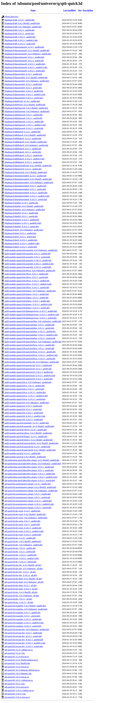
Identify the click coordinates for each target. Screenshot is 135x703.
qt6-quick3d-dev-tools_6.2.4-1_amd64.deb (22, 511)
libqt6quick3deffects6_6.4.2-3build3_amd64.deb (25, 105)
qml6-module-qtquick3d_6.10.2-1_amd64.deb (24, 413)
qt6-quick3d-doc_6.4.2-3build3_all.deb (21, 592)
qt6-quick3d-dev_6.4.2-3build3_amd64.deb (23, 541)
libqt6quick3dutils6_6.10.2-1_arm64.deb (22, 226)
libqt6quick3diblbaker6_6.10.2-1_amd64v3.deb (24, 159)
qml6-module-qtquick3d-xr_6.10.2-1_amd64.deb (25, 392)
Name (33, 10)
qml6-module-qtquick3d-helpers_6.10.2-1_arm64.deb (27, 308)
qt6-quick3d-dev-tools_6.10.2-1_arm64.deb (23, 535)
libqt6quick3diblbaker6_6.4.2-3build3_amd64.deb (26, 142)
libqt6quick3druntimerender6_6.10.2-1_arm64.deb (26, 199)
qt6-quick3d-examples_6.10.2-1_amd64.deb (23, 619)
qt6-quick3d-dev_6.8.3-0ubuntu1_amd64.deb (23, 545)
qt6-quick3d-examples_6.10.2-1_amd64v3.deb (24, 623)
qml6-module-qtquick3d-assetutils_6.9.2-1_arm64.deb (27, 257)
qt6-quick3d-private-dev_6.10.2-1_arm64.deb (24, 646)
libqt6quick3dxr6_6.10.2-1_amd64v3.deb (22, 243)
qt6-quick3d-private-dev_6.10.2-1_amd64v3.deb (25, 643)
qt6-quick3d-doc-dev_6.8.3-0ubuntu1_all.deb (24, 568)
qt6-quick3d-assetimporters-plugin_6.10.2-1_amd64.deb (28, 501)
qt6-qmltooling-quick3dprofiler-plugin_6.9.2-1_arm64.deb (29, 470)
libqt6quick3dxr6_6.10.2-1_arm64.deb (21, 247)
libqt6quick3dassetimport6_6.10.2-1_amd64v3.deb (26, 67)
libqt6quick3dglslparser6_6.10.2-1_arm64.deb (24, 128)
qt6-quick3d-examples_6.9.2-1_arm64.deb (22, 616)
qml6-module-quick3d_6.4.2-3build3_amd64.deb (25, 457)
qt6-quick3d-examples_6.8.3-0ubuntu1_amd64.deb (26, 609)
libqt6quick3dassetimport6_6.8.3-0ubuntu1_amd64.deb (28, 54)
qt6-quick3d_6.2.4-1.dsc (15, 653)
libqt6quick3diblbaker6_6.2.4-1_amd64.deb (23, 138)
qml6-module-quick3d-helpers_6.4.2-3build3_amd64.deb (28, 440)
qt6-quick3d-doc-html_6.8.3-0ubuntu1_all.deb (24, 582)
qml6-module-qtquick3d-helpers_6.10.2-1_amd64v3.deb (28, 304)
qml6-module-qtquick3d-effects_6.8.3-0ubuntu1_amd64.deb (30, 270)
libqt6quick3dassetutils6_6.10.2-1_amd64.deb (24, 91)
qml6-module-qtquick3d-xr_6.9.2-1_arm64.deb (24, 389)
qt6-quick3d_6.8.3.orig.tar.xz (17, 677)
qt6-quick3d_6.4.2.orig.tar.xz (17, 667)
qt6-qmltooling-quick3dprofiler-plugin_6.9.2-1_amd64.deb (29, 467)
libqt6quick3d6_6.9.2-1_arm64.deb (19, 33)
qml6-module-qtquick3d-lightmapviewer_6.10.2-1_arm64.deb (31, 318)
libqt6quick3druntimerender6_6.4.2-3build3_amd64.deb (28, 179)
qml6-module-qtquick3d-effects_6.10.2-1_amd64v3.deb (28, 284)
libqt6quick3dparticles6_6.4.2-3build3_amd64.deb (26, 172)
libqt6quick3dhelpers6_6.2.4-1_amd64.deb (22, 132)
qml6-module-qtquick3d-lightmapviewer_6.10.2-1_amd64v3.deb (32, 314)
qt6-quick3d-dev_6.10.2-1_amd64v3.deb (22, 558)
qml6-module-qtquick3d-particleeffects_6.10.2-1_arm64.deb (30, 358)
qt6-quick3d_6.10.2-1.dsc (15, 694)
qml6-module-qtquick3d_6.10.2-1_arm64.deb (24, 419)
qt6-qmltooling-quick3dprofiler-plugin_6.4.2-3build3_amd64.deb (32, 460)
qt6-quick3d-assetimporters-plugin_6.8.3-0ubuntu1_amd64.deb (31, 491)
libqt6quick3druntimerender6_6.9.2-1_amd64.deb (25, 186)
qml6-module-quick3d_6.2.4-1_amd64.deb (22, 453)
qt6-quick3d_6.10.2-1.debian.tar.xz (19, 690)
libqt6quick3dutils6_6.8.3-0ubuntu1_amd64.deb (25, 210)
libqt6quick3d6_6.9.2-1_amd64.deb (19, 30)
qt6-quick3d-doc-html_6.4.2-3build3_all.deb (23, 579)
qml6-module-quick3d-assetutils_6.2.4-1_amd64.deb (27, 423)
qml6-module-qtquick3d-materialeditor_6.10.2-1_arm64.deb (30, 338)
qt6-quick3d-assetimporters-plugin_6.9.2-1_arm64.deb (27, 497)
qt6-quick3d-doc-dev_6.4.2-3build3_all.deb (23, 565)
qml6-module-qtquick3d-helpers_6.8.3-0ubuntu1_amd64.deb (30, 291)
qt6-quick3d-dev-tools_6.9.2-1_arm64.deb (22, 524)
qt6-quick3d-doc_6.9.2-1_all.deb (18, 599)
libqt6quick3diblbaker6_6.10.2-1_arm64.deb (23, 162)
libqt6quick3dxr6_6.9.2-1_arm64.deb (20, 237)
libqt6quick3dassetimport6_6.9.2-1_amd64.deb (24, 57)
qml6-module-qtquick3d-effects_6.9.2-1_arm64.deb (26, 277)
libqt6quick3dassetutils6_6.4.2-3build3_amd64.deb (26, 77)
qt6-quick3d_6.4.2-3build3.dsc (17, 663)
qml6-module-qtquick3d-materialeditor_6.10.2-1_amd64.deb (30, 331)
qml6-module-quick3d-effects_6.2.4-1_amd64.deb (26, 430)
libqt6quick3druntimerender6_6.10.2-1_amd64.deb (26, 193)
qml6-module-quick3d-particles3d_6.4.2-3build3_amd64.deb (30, 450)
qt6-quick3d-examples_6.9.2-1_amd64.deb (22, 612)
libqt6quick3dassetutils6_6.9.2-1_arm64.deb (23, 88)
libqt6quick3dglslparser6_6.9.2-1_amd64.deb (24, 115)
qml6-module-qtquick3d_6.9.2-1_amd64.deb (23, 406)
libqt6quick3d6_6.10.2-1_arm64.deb (20, 44)
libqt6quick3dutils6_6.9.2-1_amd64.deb (21, 213)
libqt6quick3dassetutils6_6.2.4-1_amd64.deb (23, 74)
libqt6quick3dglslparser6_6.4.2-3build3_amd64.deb (26, 108)
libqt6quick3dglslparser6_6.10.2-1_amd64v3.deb (25, 125)
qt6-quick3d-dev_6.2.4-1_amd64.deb (20, 538)
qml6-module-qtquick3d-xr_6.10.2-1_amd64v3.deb (26, 396)
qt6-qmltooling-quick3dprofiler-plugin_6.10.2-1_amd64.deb (30, 474)
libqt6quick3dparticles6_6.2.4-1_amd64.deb (23, 169)
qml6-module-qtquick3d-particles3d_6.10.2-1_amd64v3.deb (30, 375)
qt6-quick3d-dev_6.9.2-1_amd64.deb (20, 548)
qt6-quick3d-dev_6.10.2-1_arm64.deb (20, 562)
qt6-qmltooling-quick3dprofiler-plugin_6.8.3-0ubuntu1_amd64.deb (33, 463)
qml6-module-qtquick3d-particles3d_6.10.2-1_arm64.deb (29, 379)
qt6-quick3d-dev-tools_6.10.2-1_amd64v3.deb (24, 531)
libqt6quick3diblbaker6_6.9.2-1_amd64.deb (23, 149)
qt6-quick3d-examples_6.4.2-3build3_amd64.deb (25, 606)
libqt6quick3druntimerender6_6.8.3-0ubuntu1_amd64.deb (29, 182)
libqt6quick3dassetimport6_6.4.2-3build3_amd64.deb (27, 50)
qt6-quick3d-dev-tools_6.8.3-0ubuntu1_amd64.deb (26, 518)
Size (80, 10)
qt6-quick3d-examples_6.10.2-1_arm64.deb (23, 626)
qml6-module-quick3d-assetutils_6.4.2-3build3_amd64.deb (29, 426)
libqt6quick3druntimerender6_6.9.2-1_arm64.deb (25, 189)
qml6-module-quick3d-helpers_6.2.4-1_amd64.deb (26, 436)
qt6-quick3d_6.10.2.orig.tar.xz (17, 697)
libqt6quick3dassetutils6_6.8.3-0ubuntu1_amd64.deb (27, 81)
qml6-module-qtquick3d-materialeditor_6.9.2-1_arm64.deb (29, 328)
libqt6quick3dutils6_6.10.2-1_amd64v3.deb (23, 223)
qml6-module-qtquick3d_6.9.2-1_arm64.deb (23, 409)
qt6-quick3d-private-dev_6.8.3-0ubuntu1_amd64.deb (27, 629)
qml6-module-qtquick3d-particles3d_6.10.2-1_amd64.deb (29, 372)
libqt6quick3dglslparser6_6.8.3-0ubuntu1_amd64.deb (27, 111)
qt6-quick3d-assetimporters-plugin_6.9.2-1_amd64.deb (28, 494)
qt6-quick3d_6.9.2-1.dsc (15, 684)
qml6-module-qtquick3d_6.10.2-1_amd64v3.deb (25, 416)
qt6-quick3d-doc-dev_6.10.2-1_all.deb (21, 575)
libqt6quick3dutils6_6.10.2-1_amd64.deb (22, 220)
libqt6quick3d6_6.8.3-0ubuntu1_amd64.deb (23, 27)
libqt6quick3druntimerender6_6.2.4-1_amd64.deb (25, 176)
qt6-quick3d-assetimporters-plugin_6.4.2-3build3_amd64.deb (30, 487)
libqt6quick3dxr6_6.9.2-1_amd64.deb (20, 233)
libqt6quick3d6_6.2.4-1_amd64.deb (19, 20)
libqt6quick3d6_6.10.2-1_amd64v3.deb (21, 40)
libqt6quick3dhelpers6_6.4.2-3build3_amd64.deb (25, 135)
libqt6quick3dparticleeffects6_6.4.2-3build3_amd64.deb (28, 165)
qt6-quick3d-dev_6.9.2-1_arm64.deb (20, 551)
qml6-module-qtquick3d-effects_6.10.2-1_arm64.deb (27, 287)
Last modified (69, 10)
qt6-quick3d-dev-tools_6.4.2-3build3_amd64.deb (25, 514)
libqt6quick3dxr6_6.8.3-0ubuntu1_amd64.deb (24, 230)
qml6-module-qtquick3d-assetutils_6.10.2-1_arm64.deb (28, 267)
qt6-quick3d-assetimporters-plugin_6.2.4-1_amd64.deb (28, 484)
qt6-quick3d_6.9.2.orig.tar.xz (17, 687)
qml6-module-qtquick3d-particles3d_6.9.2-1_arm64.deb (28, 369)
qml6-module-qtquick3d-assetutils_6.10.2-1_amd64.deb (28, 260)
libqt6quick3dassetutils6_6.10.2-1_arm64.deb (24, 98)
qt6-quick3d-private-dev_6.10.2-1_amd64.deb (24, 640)
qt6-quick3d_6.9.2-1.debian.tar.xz (19, 680)
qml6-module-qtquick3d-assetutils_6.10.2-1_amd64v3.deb (29, 264)
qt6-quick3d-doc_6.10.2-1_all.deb (19, 602)
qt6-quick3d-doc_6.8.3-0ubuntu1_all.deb (22, 596)
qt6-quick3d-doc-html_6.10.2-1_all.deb (21, 589)
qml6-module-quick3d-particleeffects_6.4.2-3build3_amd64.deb (31, 443)
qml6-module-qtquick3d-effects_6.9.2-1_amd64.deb (26, 274)
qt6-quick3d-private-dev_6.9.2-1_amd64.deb (23, 633)
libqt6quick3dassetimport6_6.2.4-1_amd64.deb (24, 47)
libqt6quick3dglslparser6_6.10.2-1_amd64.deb (24, 121)
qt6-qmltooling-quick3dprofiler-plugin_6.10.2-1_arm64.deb (30, 480)
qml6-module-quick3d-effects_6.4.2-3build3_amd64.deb (28, 433)
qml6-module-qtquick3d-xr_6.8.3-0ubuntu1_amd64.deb (28, 382)
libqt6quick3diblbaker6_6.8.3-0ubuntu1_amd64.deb (26, 145)
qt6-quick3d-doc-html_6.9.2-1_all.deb (21, 585)
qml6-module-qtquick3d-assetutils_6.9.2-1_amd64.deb (28, 254)
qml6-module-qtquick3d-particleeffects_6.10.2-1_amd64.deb (30, 352)
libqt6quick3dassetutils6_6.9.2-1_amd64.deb (23, 84)
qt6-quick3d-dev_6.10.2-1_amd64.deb (21, 555)
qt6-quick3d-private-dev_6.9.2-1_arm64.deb (23, 636)
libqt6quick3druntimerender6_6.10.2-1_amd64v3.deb (27, 196)
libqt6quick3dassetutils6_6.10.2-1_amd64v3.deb (25, 94)
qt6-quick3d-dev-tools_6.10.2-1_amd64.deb (23, 528)
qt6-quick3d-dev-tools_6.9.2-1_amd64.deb (22, 521)
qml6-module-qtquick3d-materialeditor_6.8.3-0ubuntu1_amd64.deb (33, 321)
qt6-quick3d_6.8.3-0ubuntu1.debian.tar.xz (22, 670)
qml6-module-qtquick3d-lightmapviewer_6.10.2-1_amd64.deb (31, 311)
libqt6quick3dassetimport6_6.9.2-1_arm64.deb (24, 61)
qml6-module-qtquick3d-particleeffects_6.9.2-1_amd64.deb (30, 345)
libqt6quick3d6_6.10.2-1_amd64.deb (20, 37)
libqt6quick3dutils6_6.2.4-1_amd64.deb (21, 203)
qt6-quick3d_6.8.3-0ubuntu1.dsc (18, 673)
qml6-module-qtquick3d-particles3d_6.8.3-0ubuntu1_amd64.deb (32, 362)
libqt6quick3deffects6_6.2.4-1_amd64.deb (22, 101)
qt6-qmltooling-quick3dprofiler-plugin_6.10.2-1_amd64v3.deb (31, 477)
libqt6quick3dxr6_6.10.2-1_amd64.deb (21, 240)
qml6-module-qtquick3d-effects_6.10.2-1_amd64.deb (27, 281)
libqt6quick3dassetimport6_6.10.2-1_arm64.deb (25, 71)
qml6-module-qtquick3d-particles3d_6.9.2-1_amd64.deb (28, 365)
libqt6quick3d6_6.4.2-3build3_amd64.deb (22, 23)
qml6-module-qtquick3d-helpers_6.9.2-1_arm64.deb (26, 298)
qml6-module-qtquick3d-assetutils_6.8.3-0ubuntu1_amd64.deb (31, 250)
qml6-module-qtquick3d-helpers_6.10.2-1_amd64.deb (27, 301)
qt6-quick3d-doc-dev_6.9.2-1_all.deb (20, 572)
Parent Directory (11, 16)
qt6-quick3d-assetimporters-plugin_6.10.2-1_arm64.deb (28, 507)
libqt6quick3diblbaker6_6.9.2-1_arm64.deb (23, 152)
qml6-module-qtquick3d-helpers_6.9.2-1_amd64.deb (27, 294)
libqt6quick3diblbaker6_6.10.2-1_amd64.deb (23, 155)
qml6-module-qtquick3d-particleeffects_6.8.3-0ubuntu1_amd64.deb (33, 342)
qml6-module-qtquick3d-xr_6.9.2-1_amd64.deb (25, 386)
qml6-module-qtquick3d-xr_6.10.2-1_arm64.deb (25, 399)
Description (88, 10)
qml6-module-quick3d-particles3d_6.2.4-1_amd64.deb (27, 447)
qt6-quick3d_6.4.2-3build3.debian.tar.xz (21, 660)
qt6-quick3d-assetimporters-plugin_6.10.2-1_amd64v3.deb (29, 504)
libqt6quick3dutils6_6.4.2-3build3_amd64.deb (24, 206)
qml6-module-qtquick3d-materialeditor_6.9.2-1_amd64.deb (30, 325)
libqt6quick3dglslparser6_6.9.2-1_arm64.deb (23, 118)
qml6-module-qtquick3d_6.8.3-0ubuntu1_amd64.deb (27, 403)
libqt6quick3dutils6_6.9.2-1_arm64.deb (21, 216)
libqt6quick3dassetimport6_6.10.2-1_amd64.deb (25, 64)
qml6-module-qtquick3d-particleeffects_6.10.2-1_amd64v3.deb (31, 355)
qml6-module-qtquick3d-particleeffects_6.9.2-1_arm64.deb (29, 348)
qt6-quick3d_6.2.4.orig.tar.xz (17, 656)
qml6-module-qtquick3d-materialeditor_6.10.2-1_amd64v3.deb (31, 335)
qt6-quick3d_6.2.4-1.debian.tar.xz (19, 650)
